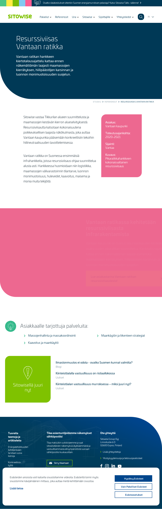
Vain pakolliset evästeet (134, 486)
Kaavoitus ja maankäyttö (43, 343)
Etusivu (97, 101)
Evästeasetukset (134, 494)
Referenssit (61, 17)
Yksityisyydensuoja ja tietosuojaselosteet (122, 458)
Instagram (107, 466)
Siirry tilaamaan (61, 462)
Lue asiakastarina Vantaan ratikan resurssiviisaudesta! (107, 278)
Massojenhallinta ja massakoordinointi (52, 335)
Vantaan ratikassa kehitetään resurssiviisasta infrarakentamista (114, 227)
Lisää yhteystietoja (112, 451)
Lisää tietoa (16, 488)
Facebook (101, 466)
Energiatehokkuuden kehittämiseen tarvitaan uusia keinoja (18, 451)
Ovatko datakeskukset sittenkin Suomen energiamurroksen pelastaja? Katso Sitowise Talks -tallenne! (91, 2)
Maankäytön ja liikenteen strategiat (123, 335)
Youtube (120, 466)
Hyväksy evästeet (133, 478)
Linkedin (113, 465)
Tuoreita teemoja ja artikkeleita (14, 436)
